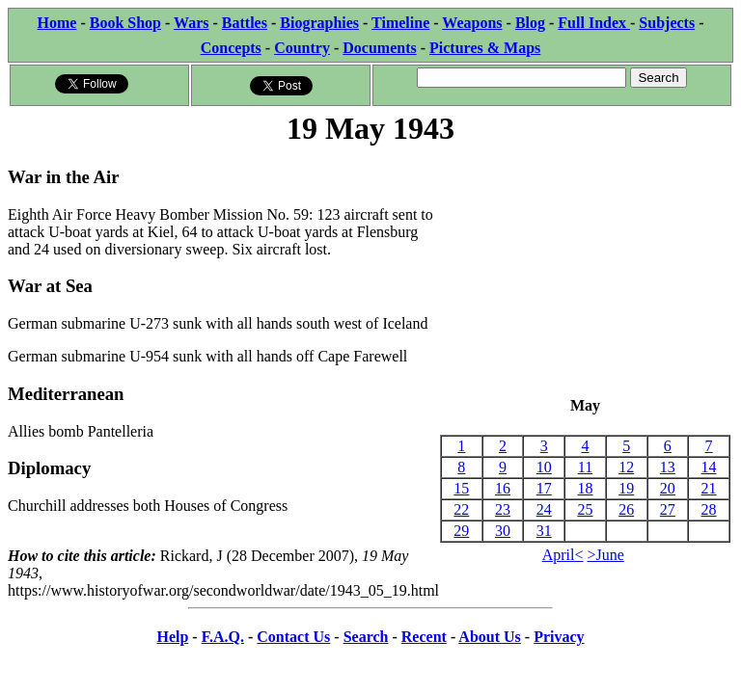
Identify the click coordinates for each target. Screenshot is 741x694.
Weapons (472, 22)
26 (626, 509)
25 (584, 509)
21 (709, 488)
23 (502, 509)
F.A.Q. (223, 636)
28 (709, 509)
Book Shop (125, 22)
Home (57, 22)
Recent (424, 636)
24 (544, 509)
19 (626, 488)
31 (544, 530)
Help (172, 636)
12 (626, 467)
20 (667, 488)
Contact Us (293, 636)
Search (366, 636)
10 (544, 467)
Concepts (231, 48)
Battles (244, 22)
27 (667, 509)
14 (709, 467)
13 (667, 467)
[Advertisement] (585, 272)
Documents (379, 48)
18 (584, 488)
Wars (191, 22)
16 (502, 488)
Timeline (400, 22)
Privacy (559, 636)
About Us (489, 636)
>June (606, 555)
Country (302, 48)
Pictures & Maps (484, 48)
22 (461, 509)
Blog (530, 22)
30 (502, 530)
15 (461, 488)
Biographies (319, 22)
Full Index (594, 22)
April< (563, 555)
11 (585, 467)
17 (544, 488)
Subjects (667, 22)
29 (461, 530)
